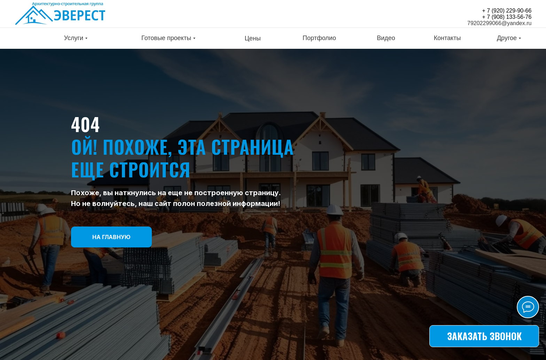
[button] (484, 336)
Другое (507, 38)
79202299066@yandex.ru (499, 23)
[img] (60, 13)
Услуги (73, 38)
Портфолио (319, 38)
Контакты (447, 38)
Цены (252, 38)
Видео (386, 38)
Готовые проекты (166, 38)
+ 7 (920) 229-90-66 (507, 11)
